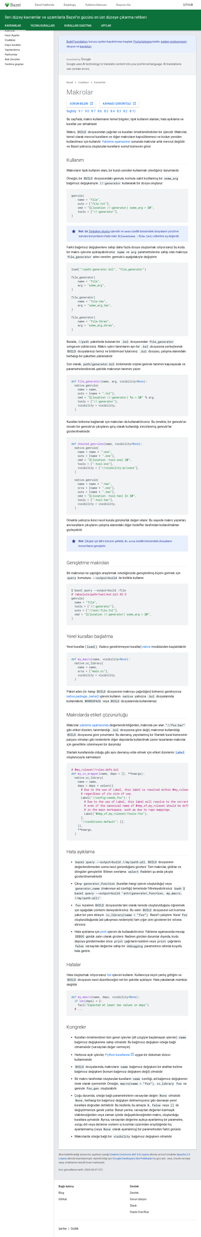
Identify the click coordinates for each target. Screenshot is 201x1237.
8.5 (106, 111)
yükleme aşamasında (94, 725)
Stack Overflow (139, 1212)
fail (109, 975)
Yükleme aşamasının (116, 141)
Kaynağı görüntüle (119, 103)
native (146, 647)
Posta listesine (142, 41)
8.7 (93, 111)
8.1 (133, 111)
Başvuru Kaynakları (128, 4)
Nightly (71, 111)
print (103, 932)
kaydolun (85, 46)
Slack (133, 1205)
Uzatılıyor (83, 82)
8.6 (100, 111)
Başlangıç (70, 4)
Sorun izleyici (138, 1199)
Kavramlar (99, 82)
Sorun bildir (81, 103)
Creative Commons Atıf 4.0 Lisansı (129, 1154)
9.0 (87, 111)
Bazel (70, 82)
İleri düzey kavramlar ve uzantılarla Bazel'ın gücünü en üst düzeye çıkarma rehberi (76, 17)
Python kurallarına (117, 1055)
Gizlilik (75, 1228)
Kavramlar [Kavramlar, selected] (13, 25)
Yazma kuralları (43, 25)
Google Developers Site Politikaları (132, 1158)
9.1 (81, 111)
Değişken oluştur (99, 231)
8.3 (119, 111)
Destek (134, 1192)
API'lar (106, 25)
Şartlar (63, 1228)
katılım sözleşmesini (174, 41)
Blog (61, 1192)
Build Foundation (77, 41)
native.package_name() (83, 696)
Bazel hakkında (44, 4)
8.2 (125, 111)
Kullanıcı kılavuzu (96, 4)
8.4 (112, 111)
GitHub (188, 4)
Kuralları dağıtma (78, 25)
